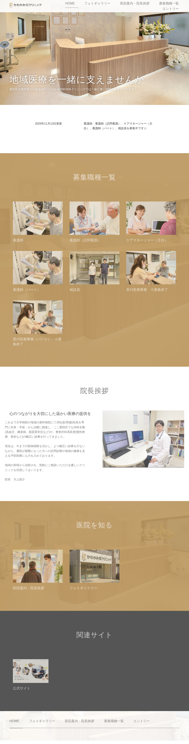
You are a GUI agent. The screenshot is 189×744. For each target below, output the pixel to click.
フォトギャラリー (103, 6)
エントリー (176, 6)
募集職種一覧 (156, 6)
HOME (84, 6)
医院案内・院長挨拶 (132, 6)
